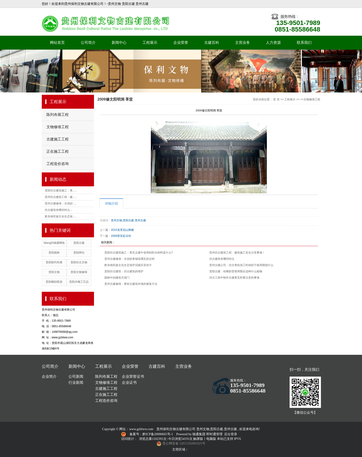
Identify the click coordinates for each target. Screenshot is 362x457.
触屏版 (198, 439)
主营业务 (242, 42)
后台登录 (230, 434)
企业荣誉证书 (133, 376)
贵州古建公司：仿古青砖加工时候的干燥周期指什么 (241, 265)
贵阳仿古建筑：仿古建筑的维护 (123, 271)
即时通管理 (214, 434)
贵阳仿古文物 (79, 262)
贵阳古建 (78, 242)
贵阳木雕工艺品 (79, 281)
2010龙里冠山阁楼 (122, 230)
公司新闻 (75, 376)
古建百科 (211, 42)
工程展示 (149, 42)
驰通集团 (199, 434)
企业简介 (49, 376)
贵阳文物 (54, 272)
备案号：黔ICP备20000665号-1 (151, 434)
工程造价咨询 (57, 164)
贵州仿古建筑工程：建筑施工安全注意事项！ (237, 252)
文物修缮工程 (57, 127)
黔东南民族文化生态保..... (61, 216)
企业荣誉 (180, 42)
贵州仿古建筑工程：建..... (61, 197)
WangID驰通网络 (54, 242)
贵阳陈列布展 (54, 262)
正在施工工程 (57, 151)
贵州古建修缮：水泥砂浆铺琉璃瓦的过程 (129, 258)
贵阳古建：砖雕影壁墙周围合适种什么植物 (235, 271)
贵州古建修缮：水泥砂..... (61, 203)
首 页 (276, 99)
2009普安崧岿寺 (121, 236)
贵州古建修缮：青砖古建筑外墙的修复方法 (130, 284)
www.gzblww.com (141, 429)
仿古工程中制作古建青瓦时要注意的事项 (234, 277)
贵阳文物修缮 (79, 272)
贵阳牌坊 (78, 252)
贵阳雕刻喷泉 (54, 281)
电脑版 (211, 439)
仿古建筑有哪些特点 (221, 258)
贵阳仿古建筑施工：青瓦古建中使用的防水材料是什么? (138, 252)
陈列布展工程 (57, 115)
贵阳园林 (54, 252)
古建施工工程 (57, 139)
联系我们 (304, 42)
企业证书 (129, 382)
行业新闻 (75, 382)
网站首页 (57, 42)
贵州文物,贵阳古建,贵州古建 (128, 220)
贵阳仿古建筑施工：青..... (61, 190)
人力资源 (273, 42)
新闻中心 (119, 42)
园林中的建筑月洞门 (116, 277)
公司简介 (88, 42)
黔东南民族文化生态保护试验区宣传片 (128, 265)
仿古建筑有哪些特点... (58, 210)
